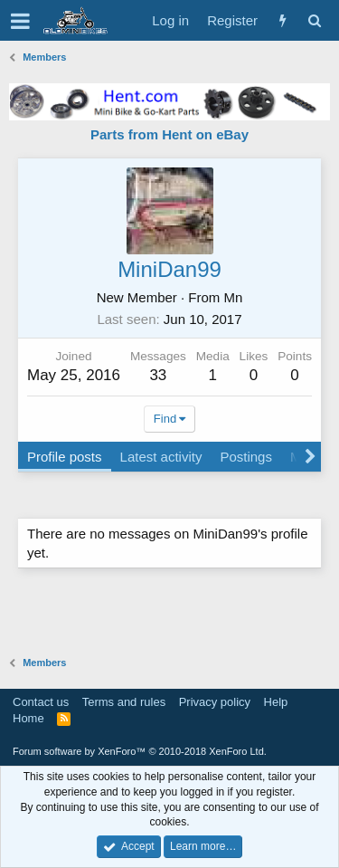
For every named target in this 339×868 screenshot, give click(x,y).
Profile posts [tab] (64, 456)
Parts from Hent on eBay (169, 134)
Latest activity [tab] (161, 456)
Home (28, 718)
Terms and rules (123, 702)
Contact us (41, 702)
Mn (233, 297)
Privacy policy (214, 702)
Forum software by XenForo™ (140, 751)
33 (157, 375)
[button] (20, 21)
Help (276, 702)
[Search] (314, 20)
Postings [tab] (246, 456)
